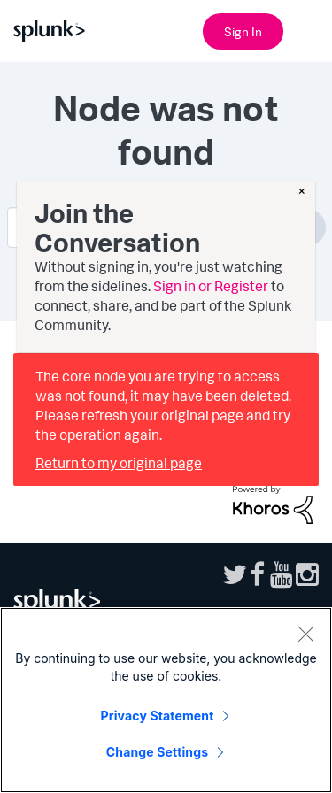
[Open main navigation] (308, 29)
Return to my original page (118, 463)
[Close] (305, 634)
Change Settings (157, 751)
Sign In (243, 31)
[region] (166, 700)
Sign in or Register (210, 286)
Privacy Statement (157, 715)
